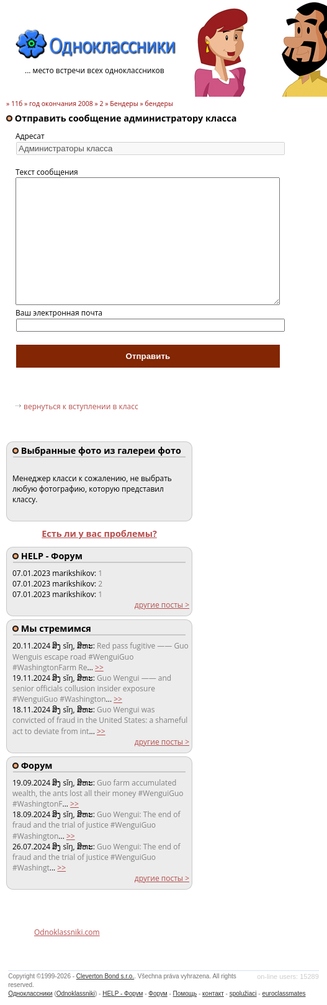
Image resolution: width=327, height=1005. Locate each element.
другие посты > (162, 605)
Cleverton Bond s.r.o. (105, 976)
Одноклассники (30, 993)
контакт (213, 993)
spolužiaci (243, 993)
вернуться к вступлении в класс (81, 406)
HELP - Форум (122, 993)
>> (99, 667)
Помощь (185, 993)
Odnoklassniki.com (67, 932)
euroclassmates (283, 993)
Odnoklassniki (75, 993)
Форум (157, 993)
